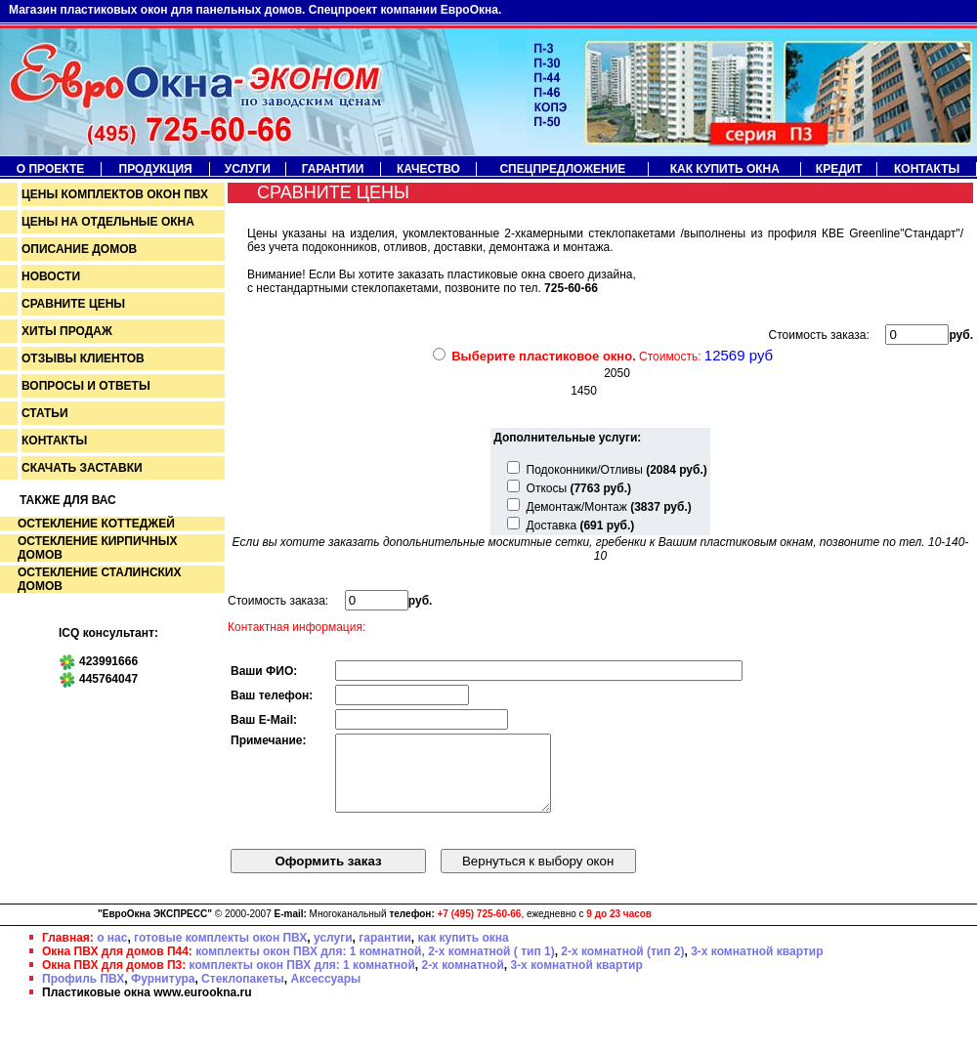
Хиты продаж (66, 331)
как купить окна (462, 952)
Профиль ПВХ (83, 993)
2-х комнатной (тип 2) (622, 966)
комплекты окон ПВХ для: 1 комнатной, (310, 966)
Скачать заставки (82, 468)
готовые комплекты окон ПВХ (220, 952)
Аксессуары (326, 993)
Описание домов (79, 249)
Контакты (926, 169)
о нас (112, 952)
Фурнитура (162, 993)
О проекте (50, 169)
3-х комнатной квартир (757, 966)
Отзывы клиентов (83, 358)
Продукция (155, 169)
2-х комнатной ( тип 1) (491, 966)
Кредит (839, 169)
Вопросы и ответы (85, 386)
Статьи (44, 413)
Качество (428, 169)
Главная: (68, 952)
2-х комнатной (462, 980)
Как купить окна (725, 169)
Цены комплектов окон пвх (114, 194)
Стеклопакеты (242, 993)
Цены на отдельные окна (107, 222)
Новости (50, 276)
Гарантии (333, 169)
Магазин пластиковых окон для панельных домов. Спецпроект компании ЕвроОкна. (255, 10)
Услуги (248, 169)
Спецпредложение (562, 169)
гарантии (385, 952)
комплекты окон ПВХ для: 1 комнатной (302, 980)
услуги (333, 952)
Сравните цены (73, 304)
